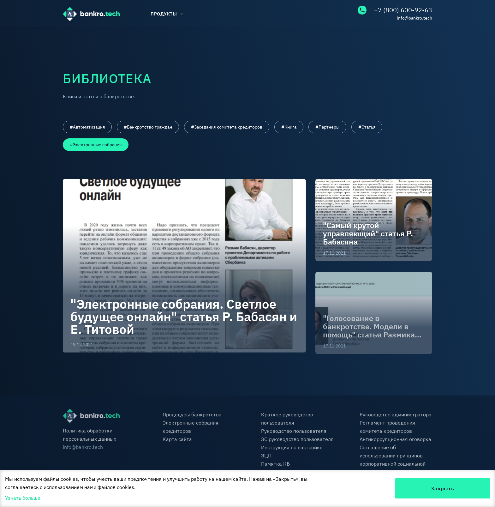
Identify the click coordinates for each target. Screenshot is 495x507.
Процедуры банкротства (192, 416)
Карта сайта (177, 440)
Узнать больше (22, 498)
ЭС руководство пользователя (297, 440)
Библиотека (218, 37)
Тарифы (291, 37)
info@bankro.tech (414, 18)
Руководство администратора (396, 416)
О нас (69, 37)
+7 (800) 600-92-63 (395, 10)
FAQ (354, 37)
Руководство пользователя (293, 432)
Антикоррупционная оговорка (395, 440)
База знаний (140, 37)
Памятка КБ (275, 465)
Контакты (420, 37)
